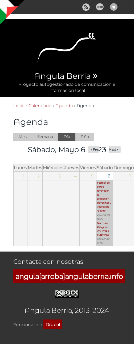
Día (69, 137)
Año (85, 136)
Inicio (19, 105)
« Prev (95, 149)
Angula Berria (62, 76)
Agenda (64, 105)
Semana (45, 136)
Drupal (53, 324)
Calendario (40, 105)
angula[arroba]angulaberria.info (69, 276)
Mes (23, 136)
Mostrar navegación (9, 8)
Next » (113, 149)
